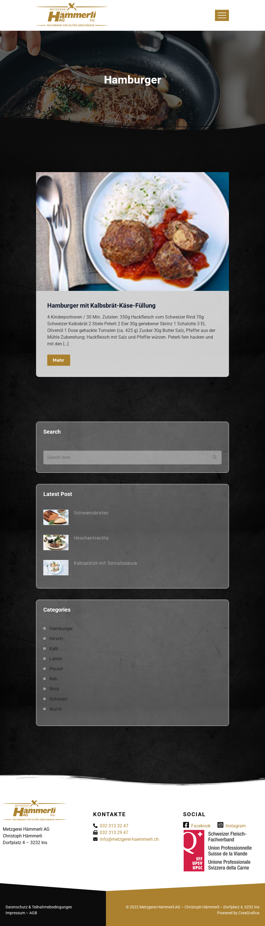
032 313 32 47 (114, 825)
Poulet (56, 668)
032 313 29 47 (114, 832)
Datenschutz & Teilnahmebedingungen (39, 907)
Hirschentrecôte (91, 538)
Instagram (231, 825)
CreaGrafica (248, 913)
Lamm (55, 658)
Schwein (58, 699)
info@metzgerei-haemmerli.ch (129, 839)
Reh (53, 679)
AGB (33, 913)
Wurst (55, 709)
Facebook (196, 825)
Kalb (53, 648)
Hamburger (61, 628)
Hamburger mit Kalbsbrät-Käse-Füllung (101, 305)
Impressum (15, 913)
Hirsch (56, 638)
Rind (54, 689)
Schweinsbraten (91, 513)
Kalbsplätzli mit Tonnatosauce (105, 563)
